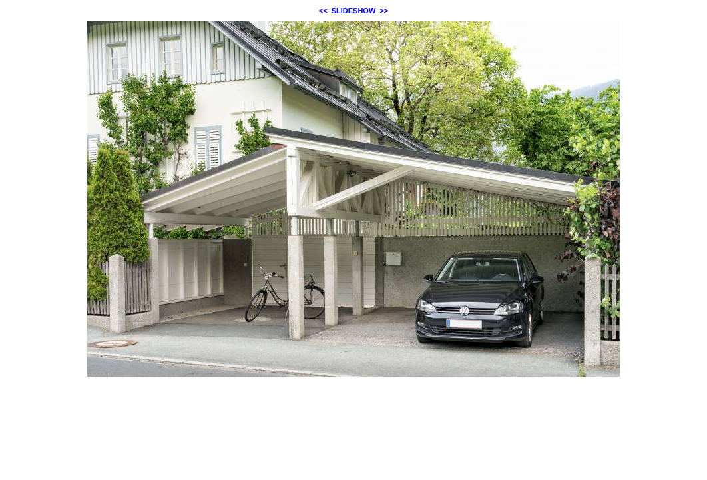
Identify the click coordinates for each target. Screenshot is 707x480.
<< (323, 11)
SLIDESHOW (354, 11)
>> (383, 11)
